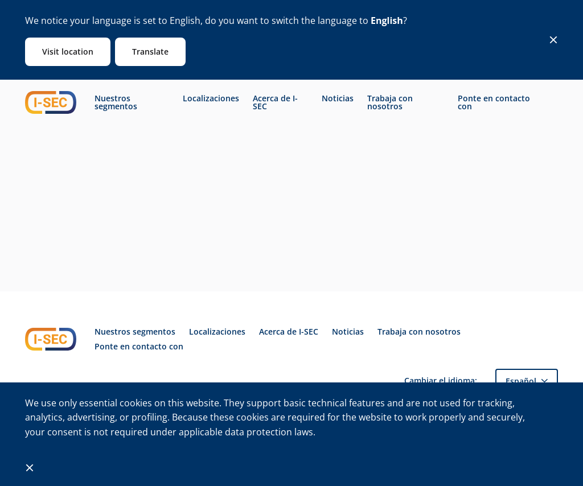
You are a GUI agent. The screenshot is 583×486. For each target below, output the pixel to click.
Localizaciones (211, 98)
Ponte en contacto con (494, 102)
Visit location (67, 51)
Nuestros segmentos (116, 102)
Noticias (338, 98)
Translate (150, 51)
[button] (526, 381)
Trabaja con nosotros (390, 102)
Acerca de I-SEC (275, 102)
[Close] (553, 39)
